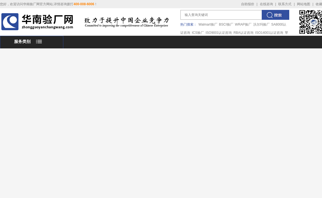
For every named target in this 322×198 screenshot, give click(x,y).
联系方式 (284, 4)
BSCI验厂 (226, 24)
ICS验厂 (198, 33)
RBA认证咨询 (243, 33)
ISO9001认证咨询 (219, 33)
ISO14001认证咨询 (269, 33)
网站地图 (303, 4)
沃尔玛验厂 (261, 24)
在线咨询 (266, 4)
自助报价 (247, 4)
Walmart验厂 (207, 24)
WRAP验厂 (243, 24)
